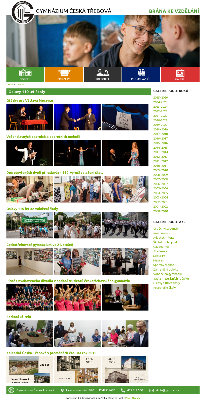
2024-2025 (160, 102)
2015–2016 (160, 143)
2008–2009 (160, 174)
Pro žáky (64, 79)
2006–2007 (160, 184)
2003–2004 (160, 197)
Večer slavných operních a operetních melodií (43, 137)
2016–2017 (160, 138)
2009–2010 (160, 170)
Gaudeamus (161, 246)
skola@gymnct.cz (167, 390)
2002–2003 (160, 202)
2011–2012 (160, 161)
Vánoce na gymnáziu (167, 274)
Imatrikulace (162, 233)
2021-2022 (160, 115)
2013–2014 (160, 152)
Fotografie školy (164, 287)
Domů (9, 84)
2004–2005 (160, 193)
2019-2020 (160, 124)
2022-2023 (160, 111)
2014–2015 (160, 147)
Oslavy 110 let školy (166, 283)
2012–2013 (160, 156)
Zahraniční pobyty (165, 269)
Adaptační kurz (163, 237)
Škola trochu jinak (165, 242)
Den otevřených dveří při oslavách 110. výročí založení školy (54, 172)
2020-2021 (160, 120)
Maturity (159, 255)
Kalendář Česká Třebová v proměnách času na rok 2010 (51, 353)
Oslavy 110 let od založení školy (32, 209)
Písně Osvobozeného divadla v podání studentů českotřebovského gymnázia (68, 281)
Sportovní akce (163, 265)
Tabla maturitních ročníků (171, 278)
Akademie (160, 251)
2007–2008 (160, 179)
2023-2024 (160, 106)
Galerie (180, 79)
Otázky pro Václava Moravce (29, 100)
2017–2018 (160, 133)
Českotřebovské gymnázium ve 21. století (39, 245)
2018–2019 (160, 129)
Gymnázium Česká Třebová (103, 13)
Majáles (158, 260)
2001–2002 (160, 206)
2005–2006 (160, 188)
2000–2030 (160, 211)
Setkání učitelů (18, 317)
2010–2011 (160, 165)
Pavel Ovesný (132, 398)
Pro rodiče (102, 79)
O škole (25, 79)
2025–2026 (160, 97)
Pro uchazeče (140, 79)
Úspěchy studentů (165, 228)
